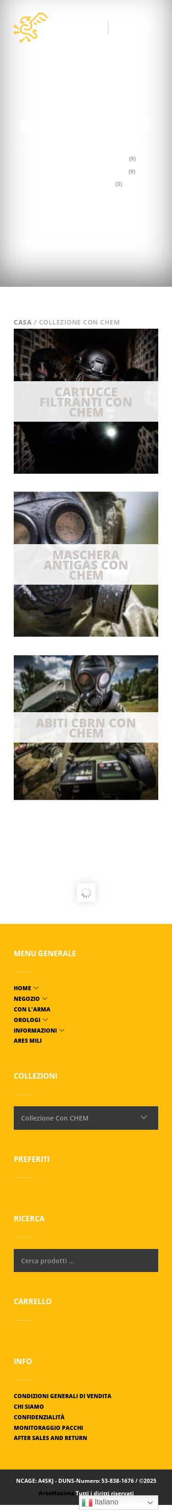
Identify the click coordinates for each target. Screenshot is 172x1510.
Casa (23, 322)
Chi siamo (29, 1407)
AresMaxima (56, 1493)
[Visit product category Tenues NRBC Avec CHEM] (86, 727)
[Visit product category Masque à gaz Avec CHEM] (86, 564)
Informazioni (35, 1030)
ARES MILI (28, 1041)
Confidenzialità (39, 1417)
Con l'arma (32, 1009)
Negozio (27, 999)
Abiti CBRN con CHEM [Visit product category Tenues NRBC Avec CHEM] (86, 184)
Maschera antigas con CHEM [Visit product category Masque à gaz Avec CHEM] (86, 172)
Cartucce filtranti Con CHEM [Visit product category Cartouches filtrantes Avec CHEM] (86, 159)
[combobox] (86, 1118)
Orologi (27, 1020)
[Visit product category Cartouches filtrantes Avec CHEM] (86, 401)
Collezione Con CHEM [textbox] (55, 1118)
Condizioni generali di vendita (62, 1396)
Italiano (100, 1502)
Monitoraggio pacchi (48, 1428)
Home (22, 988)
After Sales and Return (50, 1438)
